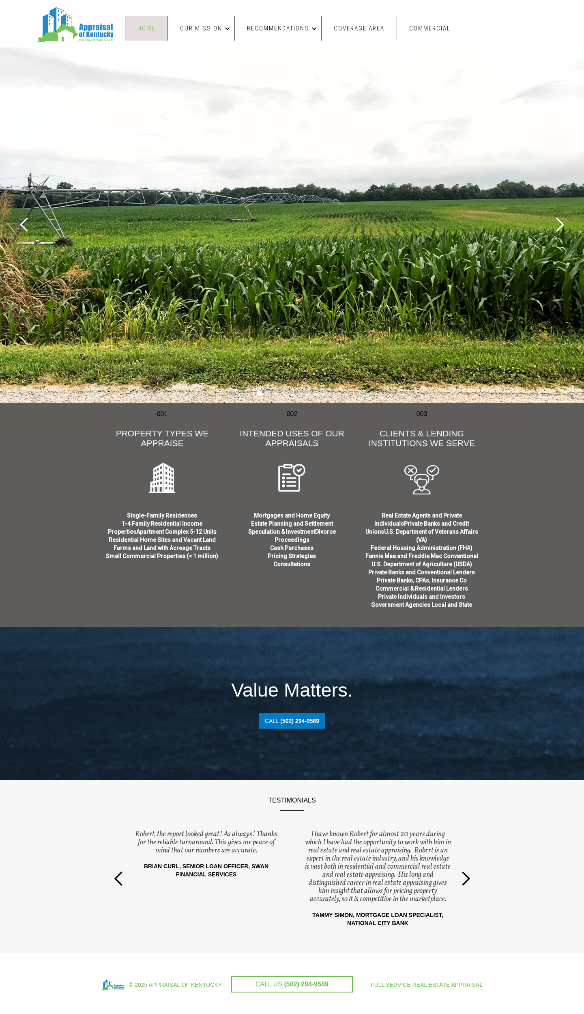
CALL (292, 721)
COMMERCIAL (430, 28)
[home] (78, 21)
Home (146, 28)
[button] (201, 28)
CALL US (292, 984)
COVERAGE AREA (359, 28)
